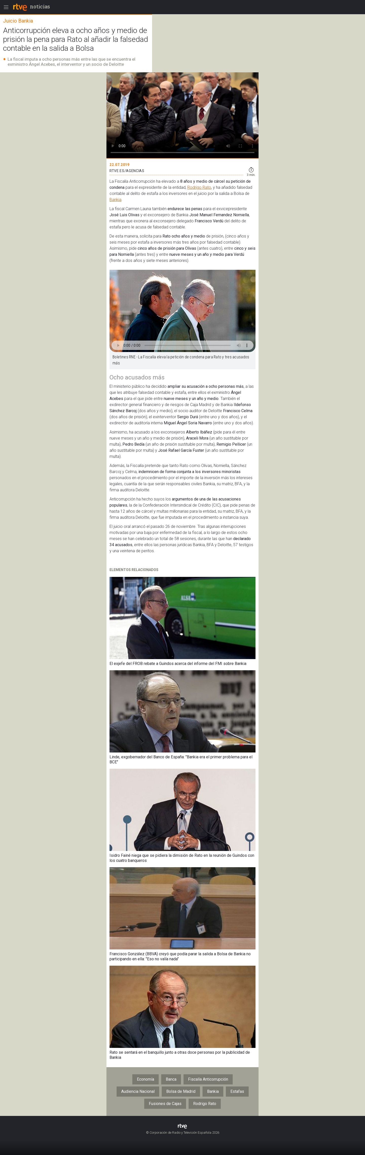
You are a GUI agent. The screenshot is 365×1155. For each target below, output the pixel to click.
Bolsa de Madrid (180, 1091)
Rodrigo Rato (199, 187)
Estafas (237, 1091)
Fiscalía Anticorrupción (208, 1079)
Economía (145, 1079)
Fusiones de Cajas (165, 1103)
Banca (171, 1079)
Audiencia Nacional (138, 1091)
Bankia (115, 199)
